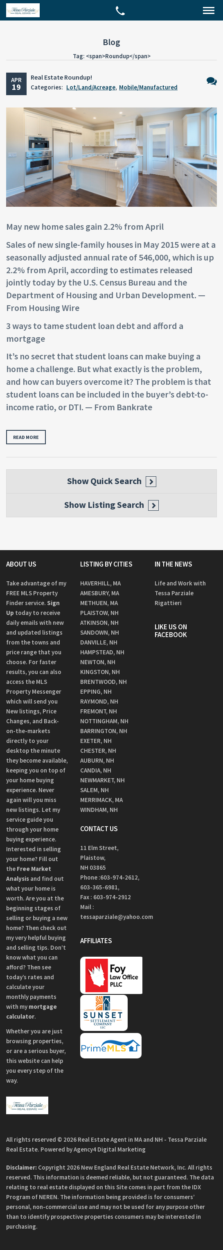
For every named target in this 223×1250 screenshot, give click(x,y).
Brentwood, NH (103, 682)
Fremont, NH (98, 711)
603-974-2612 (119, 877)
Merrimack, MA (101, 800)
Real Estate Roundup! (61, 77)
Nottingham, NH (104, 721)
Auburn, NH (97, 760)
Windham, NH (99, 810)
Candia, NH (95, 770)
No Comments (212, 81)
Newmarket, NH (102, 780)
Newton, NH (97, 662)
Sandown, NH (99, 632)
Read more (26, 437)
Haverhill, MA (100, 583)
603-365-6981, (100, 887)
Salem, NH (94, 790)
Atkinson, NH (99, 622)
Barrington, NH (103, 731)
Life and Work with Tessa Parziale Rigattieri (180, 593)
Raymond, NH (99, 701)
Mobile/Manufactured (148, 87)
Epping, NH (96, 691)
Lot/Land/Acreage (90, 87)
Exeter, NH (96, 741)
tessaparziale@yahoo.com (116, 917)
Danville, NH (98, 642)
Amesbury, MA (99, 593)
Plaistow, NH (99, 613)
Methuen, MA (99, 603)
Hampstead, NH (102, 652)
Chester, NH (98, 750)
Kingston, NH (100, 672)
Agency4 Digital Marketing (110, 1149)
